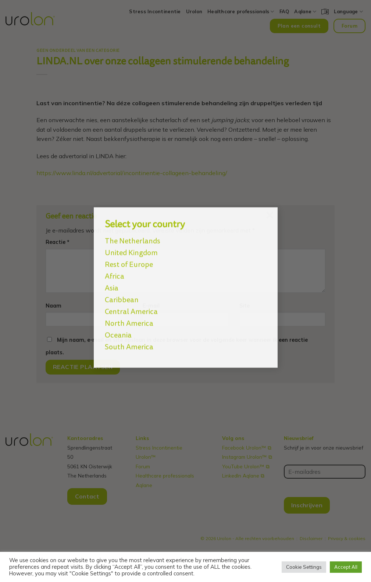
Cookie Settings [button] (304, 567)
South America (129, 341)
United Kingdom (131, 246)
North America (129, 317)
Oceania (118, 329)
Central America (131, 305)
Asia (111, 282)
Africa (114, 270)
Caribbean (122, 293)
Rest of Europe (129, 258)
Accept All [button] (345, 567)
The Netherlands (132, 235)
